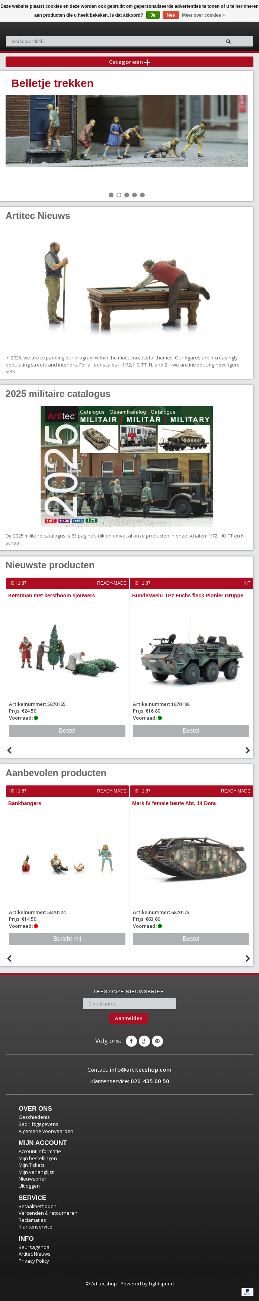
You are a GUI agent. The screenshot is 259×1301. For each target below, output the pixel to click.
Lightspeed (161, 1283)
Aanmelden (129, 1018)
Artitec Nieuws (35, 1253)
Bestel (67, 730)
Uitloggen (29, 1185)
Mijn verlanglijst (36, 1172)
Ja (152, 15)
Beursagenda (34, 1247)
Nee (171, 15)
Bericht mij (67, 939)
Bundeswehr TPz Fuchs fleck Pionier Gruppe (187, 595)
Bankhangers (24, 803)
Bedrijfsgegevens (38, 1124)
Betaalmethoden (38, 1206)
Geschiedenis (34, 1117)
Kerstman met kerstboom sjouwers (51, 595)
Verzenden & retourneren (48, 1213)
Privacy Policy (34, 1261)
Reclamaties (32, 1220)
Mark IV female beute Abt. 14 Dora (174, 803)
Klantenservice (35, 1226)
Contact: (129, 1069)
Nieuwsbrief (32, 1178)
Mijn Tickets (32, 1165)
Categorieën (129, 61)
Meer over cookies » (203, 15)
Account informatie (40, 1151)
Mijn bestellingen (38, 1158)
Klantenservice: (129, 1081)
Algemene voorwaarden (46, 1131)
